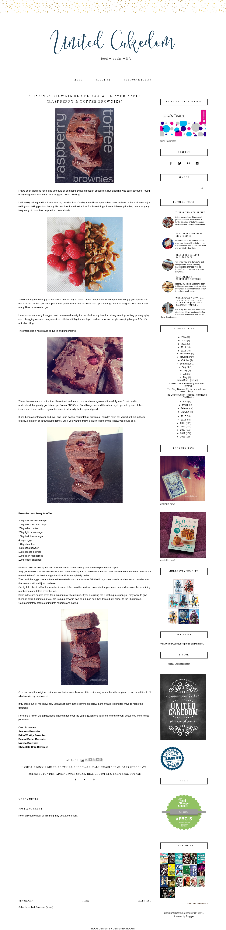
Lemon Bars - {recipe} (187, 380)
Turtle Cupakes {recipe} (191, 212)
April (185, 401)
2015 (182, 423)
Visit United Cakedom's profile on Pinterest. (182, 643)
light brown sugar (70, 774)
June (185, 374)
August (185, 367)
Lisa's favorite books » (197, 903)
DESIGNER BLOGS (124, 928)
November (185, 357)
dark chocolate (134, 767)
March (185, 405)
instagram (137, 299)
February (185, 408)
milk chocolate (99, 774)
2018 (183, 350)
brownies (65, 767)
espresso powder (42, 774)
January (185, 412)
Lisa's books (184, 846)
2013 (182, 430)
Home (85, 901)
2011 (182, 436)
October (185, 360)
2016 (183, 419)
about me (103, 80)
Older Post (144, 901)
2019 (183, 347)
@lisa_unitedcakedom (179, 664)
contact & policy (138, 80)
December (185, 353)
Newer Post (26, 901)
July (185, 370)
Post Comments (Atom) (42, 907)
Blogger (190, 916)
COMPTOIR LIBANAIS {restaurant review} (186, 384)
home (78, 80)
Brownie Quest (45, 767)
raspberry (120, 774)
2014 (182, 426)
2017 (183, 416)
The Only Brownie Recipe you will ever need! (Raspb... (186, 390)
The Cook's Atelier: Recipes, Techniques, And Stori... (186, 396)
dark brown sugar (106, 767)
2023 (183, 340)
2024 (183, 337)
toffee (135, 774)
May (185, 377)
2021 (183, 344)
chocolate (82, 767)
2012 (182, 433)
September (185, 363)
